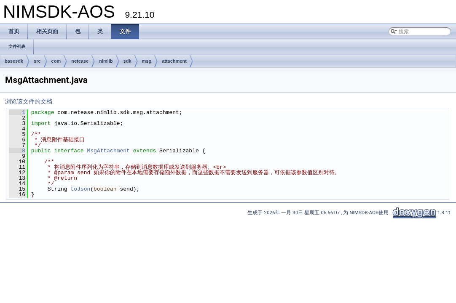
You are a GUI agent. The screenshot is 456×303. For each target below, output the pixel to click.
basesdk (14, 61)
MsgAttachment (108, 150)
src (37, 61)
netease (80, 61)
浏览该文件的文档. (29, 101)
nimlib (106, 61)
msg (147, 61)
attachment (174, 61)
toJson (80, 189)
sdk (127, 61)
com (56, 61)
